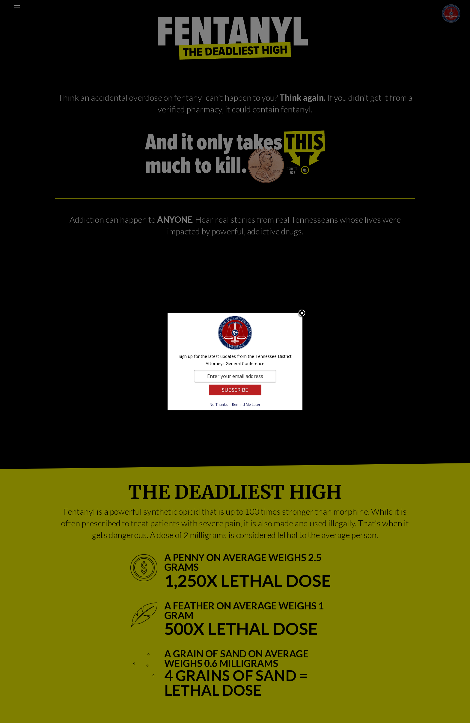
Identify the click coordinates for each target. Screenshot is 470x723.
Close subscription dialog (301, 313)
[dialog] (235, 361)
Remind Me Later (246, 404)
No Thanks (219, 404)
